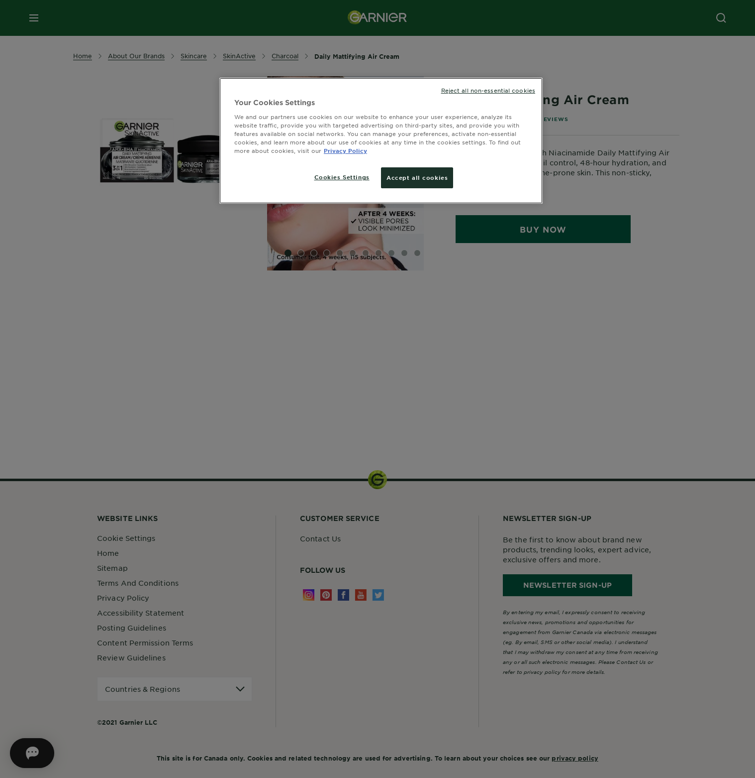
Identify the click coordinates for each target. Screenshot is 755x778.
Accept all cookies (417, 177)
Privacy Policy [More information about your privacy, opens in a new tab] (345, 150)
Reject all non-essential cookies (488, 90)
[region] (381, 141)
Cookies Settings (342, 176)
